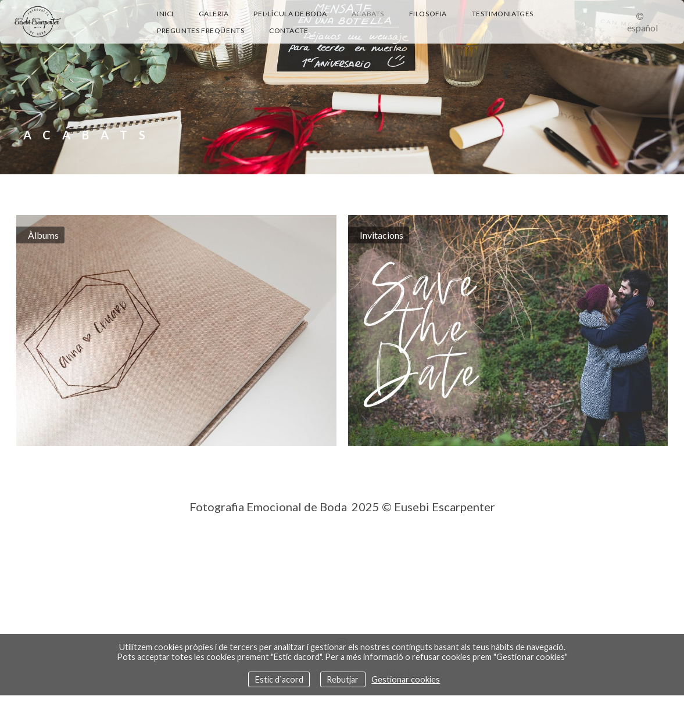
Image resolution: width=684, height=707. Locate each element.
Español (642, 27)
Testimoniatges (502, 13)
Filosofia (428, 13)
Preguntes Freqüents (200, 30)
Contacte (289, 30)
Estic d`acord (279, 679)
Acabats (368, 13)
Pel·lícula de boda (290, 13)
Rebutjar (343, 679)
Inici (165, 13)
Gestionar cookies (405, 679)
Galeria (214, 13)
